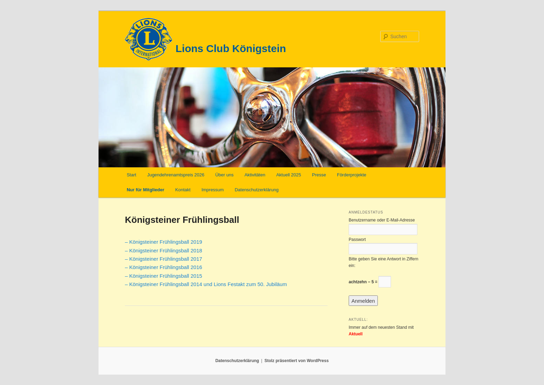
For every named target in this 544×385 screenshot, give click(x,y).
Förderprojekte (351, 174)
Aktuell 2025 (288, 174)
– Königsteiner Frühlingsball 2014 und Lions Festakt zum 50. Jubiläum (206, 284)
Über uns (224, 174)
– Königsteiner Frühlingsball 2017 (163, 259)
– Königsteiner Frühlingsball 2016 (163, 267)
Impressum (213, 189)
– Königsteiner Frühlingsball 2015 (163, 276)
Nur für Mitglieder (145, 189)
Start (131, 174)
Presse (319, 174)
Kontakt (182, 189)
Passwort (357, 239)
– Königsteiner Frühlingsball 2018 (163, 250)
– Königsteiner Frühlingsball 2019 (163, 242)
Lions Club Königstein (231, 48)
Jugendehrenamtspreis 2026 (175, 174)
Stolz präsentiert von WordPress (296, 360)
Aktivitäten (255, 174)
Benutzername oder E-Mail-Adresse (382, 220)
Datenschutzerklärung (256, 189)
